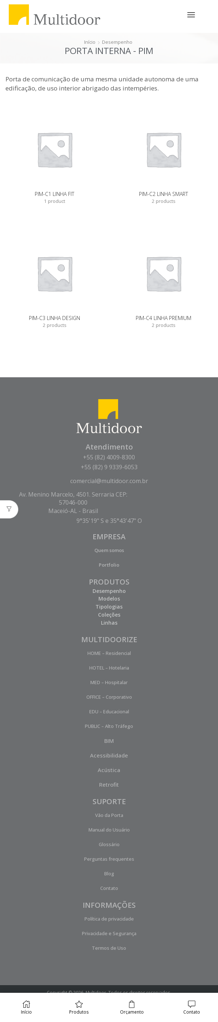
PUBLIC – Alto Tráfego (109, 727)
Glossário (109, 845)
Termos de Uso (109, 948)
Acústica (109, 770)
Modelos (109, 599)
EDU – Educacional (109, 712)
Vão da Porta (109, 816)
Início (89, 41)
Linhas (109, 623)
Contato (109, 889)
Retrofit (109, 785)
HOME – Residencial (109, 654)
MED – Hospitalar (109, 683)
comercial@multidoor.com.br (109, 482)
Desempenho (118, 41)
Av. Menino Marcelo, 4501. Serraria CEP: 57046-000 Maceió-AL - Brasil (73, 503)
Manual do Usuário (109, 830)
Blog (109, 874)
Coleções (109, 615)
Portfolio (109, 565)
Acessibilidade (109, 756)
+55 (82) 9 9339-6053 (109, 468)
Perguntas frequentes (109, 859)
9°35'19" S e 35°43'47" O (109, 521)
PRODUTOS (109, 582)
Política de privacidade (109, 919)
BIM (109, 741)
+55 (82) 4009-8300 (109, 458)
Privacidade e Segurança (109, 934)
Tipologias (109, 607)
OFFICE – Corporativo (109, 697)
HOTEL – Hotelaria (109, 668)
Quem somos (109, 551)
